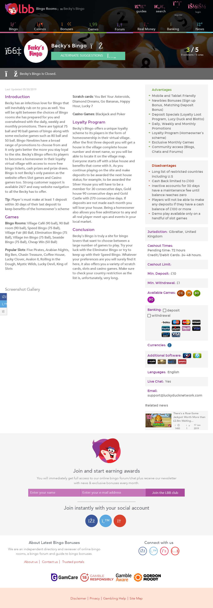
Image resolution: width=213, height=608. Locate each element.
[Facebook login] (91, 521)
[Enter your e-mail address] (113, 493)
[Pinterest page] (164, 551)
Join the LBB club (165, 493)
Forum (120, 26)
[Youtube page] (175, 551)
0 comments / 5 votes (192, 54)
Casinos (40, 29)
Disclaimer (78, 598)
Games (93, 26)
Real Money (146, 29)
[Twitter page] (153, 551)
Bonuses (66, 26)
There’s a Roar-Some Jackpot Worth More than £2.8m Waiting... (189, 417)
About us (31, 562)
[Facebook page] (143, 551)
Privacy (95, 598)
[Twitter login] (105, 521)
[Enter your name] (54, 493)
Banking (173, 26)
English (173, 372)
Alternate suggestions (90, 56)
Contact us (50, 562)
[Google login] (120, 521)
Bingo (13, 29)
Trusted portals (73, 562)
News (200, 26)
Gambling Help (114, 598)
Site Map (136, 598)
